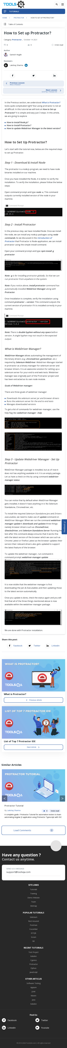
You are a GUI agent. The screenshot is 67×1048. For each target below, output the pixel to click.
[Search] (56, 4)
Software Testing (33, 983)
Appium (33, 987)
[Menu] (62, 4)
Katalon (33, 956)
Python (33, 968)
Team (33, 902)
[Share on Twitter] (34, 76)
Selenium (33, 917)
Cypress (33, 960)
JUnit (33, 991)
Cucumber (33, 929)
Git (33, 941)
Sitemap (33, 906)
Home (4, 18)
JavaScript (34, 972)
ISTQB (33, 933)
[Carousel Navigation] (33, 798)
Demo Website (34, 897)
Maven (33, 995)
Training (33, 893)
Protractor (19, 18)
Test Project (33, 952)
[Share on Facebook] (12, 76)
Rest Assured (33, 921)
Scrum (33, 937)
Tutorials (33, 889)
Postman (33, 925)
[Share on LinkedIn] (54, 76)
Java (33, 1000)
